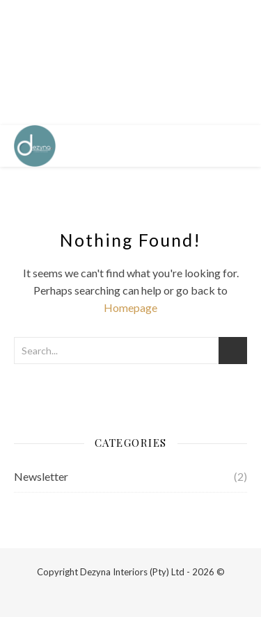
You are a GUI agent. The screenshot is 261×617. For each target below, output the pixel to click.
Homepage (130, 307)
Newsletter (41, 476)
